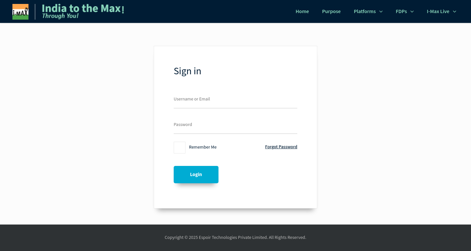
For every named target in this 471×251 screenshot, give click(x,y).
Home (302, 11)
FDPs (401, 11)
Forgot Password (281, 147)
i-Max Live (438, 11)
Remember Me (195, 147)
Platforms (365, 11)
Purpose (331, 11)
